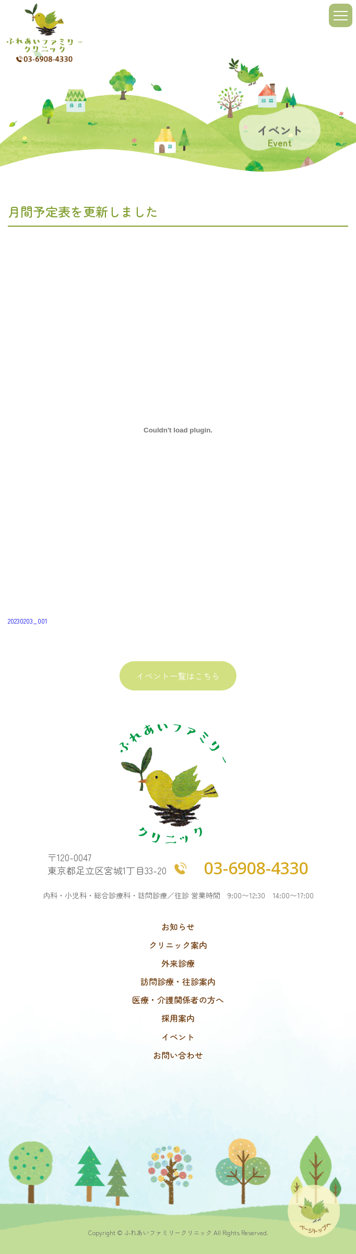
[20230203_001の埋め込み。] (178, 430)
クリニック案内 (178, 945)
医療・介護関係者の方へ (178, 1000)
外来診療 (178, 963)
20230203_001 (28, 621)
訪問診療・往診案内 (178, 982)
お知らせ (178, 927)
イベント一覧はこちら (178, 676)
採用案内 (178, 1018)
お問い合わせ (178, 1055)
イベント (178, 1037)
